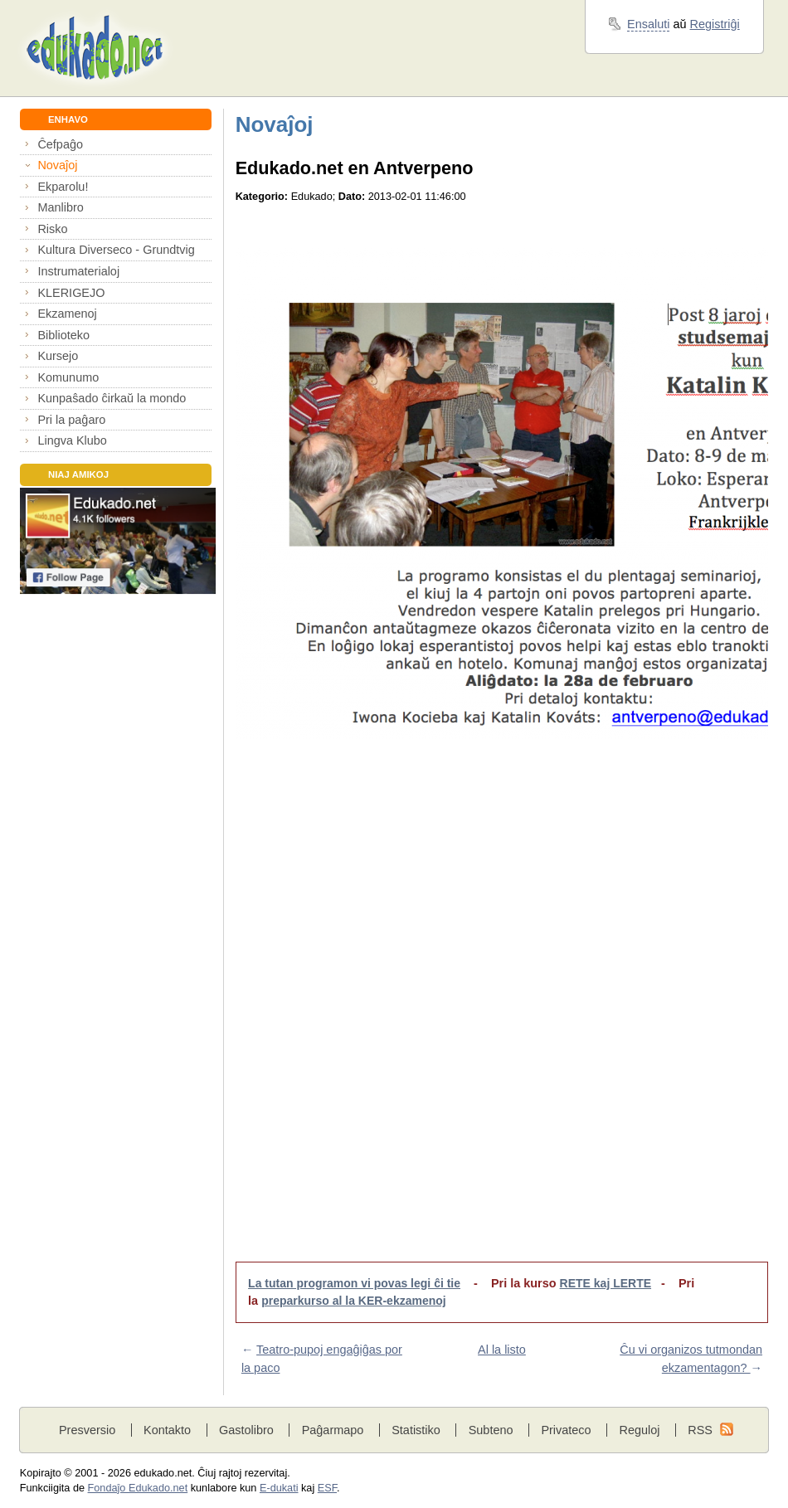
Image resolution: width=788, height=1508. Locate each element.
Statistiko (416, 1430)
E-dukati (279, 1488)
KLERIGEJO (71, 292)
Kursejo (57, 355)
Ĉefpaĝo (60, 144)
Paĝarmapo (333, 1430)
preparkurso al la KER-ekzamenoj (353, 1300)
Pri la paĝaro (71, 419)
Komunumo (68, 377)
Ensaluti (648, 24)
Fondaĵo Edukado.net (138, 1488)
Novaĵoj (57, 165)
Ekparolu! (62, 186)
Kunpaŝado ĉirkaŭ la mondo (111, 398)
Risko (52, 229)
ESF (327, 1488)
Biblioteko (63, 335)
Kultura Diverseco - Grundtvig (115, 249)
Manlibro (60, 207)
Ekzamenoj (66, 313)
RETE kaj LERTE (605, 1283)
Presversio (87, 1430)
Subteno (491, 1430)
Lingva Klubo (71, 440)
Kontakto (167, 1430)
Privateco (566, 1430)
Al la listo (502, 1349)
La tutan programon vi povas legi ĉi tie (354, 1283)
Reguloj (639, 1430)
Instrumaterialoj (78, 271)
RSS (700, 1430)
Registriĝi (715, 24)
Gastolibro (246, 1430)
